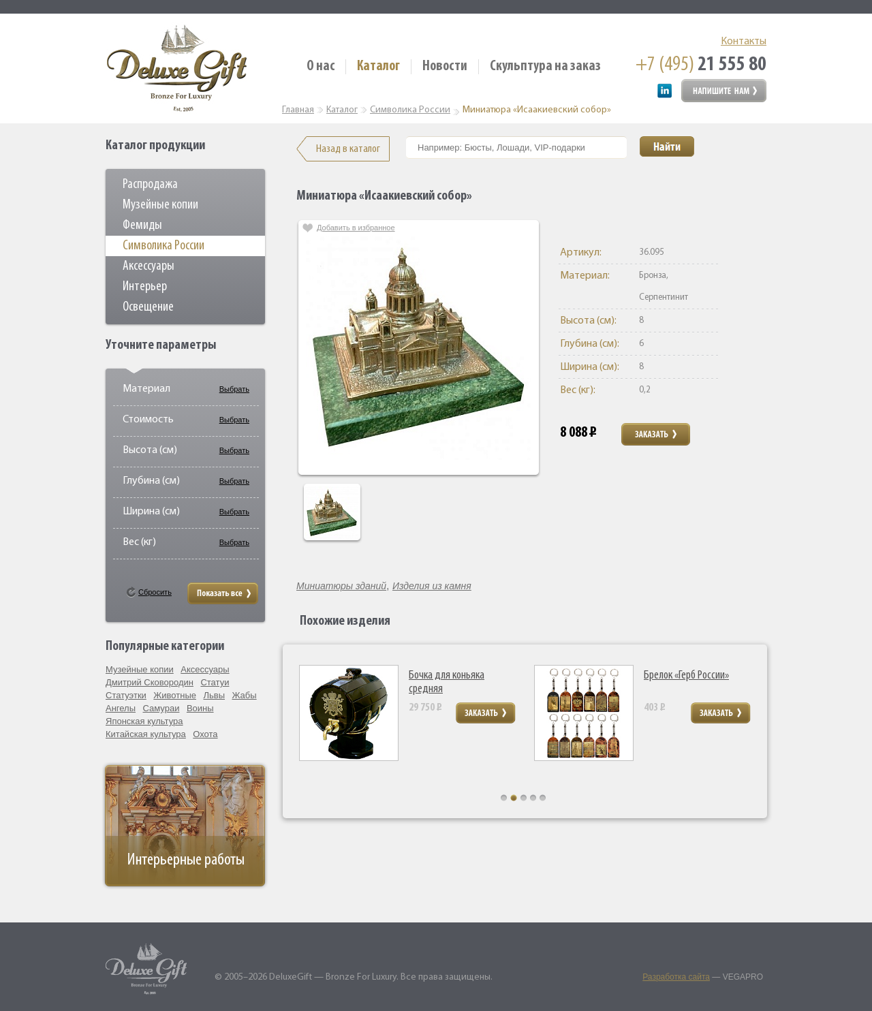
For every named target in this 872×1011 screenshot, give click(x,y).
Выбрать (234, 389)
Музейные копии (160, 205)
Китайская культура (146, 734)
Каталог (378, 66)
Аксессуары (148, 266)
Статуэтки (126, 695)
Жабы (244, 695)
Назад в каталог (348, 149)
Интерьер (145, 287)
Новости (444, 66)
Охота (205, 734)
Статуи (214, 682)
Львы (214, 695)
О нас (320, 66)
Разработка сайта (676, 977)
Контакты (743, 41)
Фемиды (142, 225)
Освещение (148, 307)
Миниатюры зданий (341, 585)
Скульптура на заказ (545, 66)
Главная (298, 110)
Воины (200, 708)
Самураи (161, 708)
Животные (174, 695)
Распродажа (150, 184)
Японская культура (144, 721)
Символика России (163, 246)
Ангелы (121, 708)
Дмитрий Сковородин (149, 682)
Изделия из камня (431, 585)
